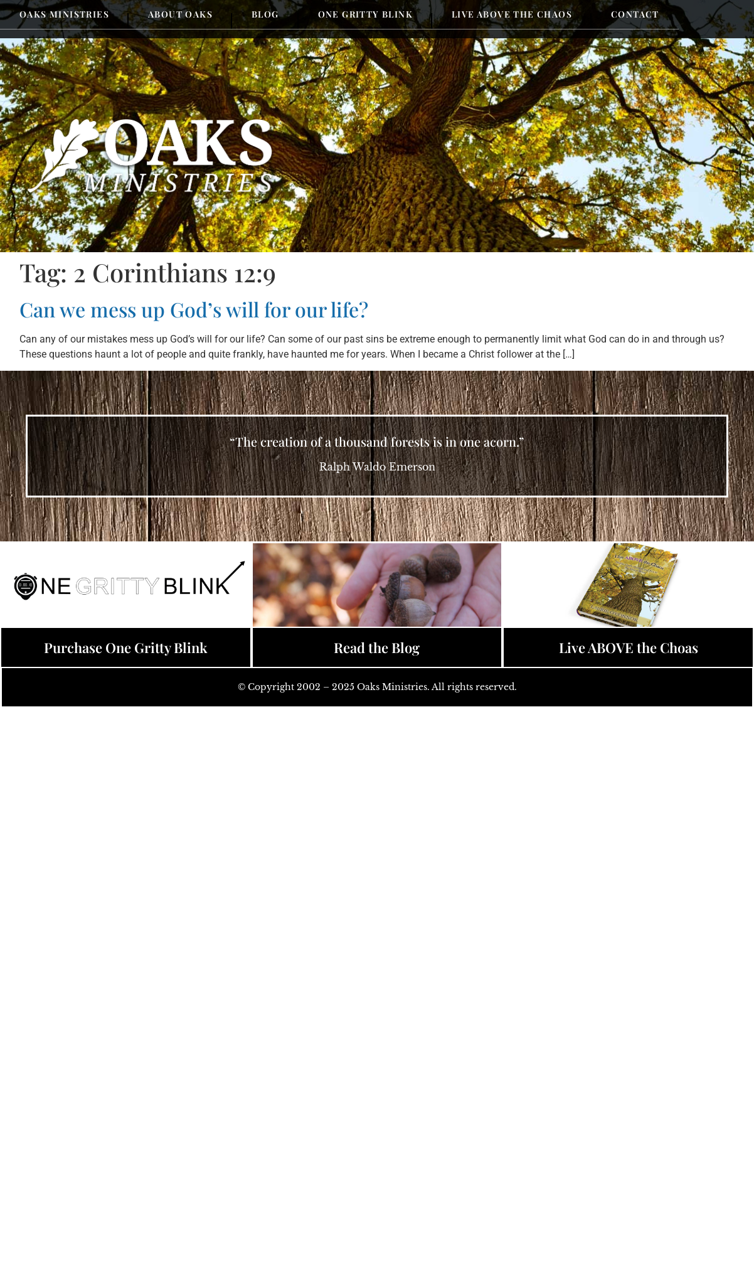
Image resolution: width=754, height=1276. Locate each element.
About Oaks (180, 14)
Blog (265, 14)
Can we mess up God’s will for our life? (193, 308)
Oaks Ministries (64, 14)
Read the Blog (377, 647)
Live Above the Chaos (512, 14)
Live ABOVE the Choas (628, 647)
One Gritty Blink (365, 14)
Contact (635, 14)
